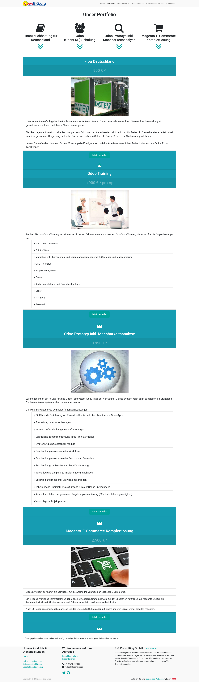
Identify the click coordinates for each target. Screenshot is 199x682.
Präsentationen (68, 659)
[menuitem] (102, 3)
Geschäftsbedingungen (33, 667)
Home (25, 656)
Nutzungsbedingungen (32, 661)
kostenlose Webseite (154, 679)
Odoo (174, 679)
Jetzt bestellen (99, 155)
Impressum (150, 648)
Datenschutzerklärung (32, 664)
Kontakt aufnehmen (70, 656)
